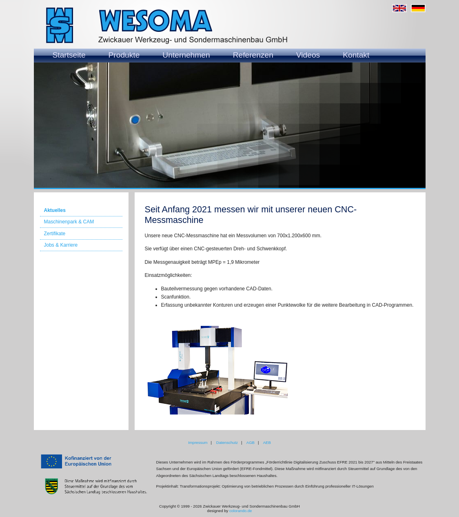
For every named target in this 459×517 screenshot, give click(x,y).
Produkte (124, 55)
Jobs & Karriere (61, 245)
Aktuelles (55, 210)
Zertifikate (55, 233)
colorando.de (240, 510)
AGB (250, 442)
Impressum (197, 442)
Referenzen (253, 55)
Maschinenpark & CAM (69, 222)
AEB (267, 442)
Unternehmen (186, 55)
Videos (308, 55)
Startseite (69, 55)
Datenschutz (227, 442)
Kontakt (356, 55)
